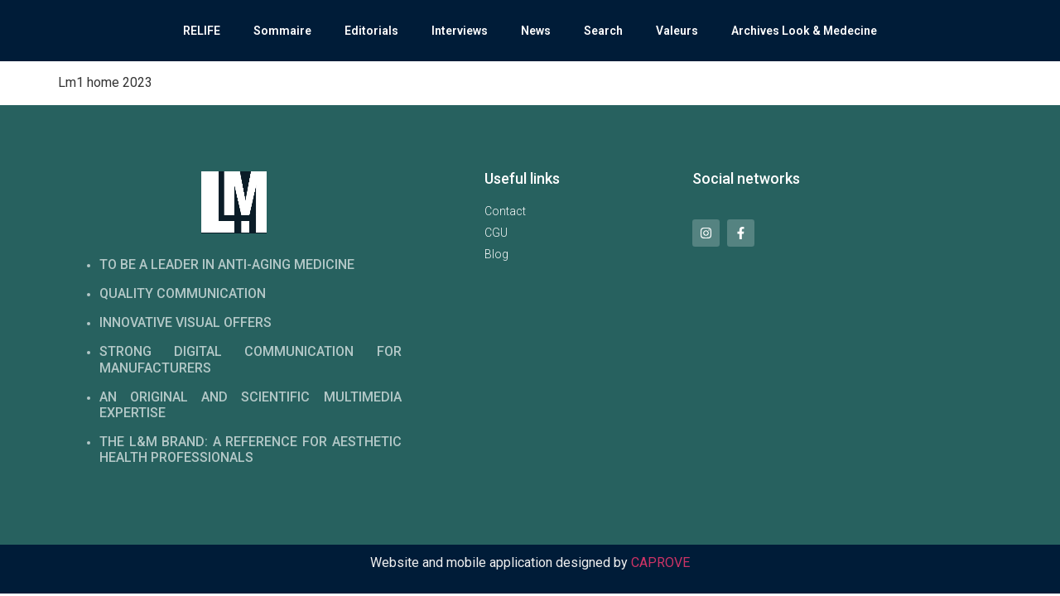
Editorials (371, 30)
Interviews (459, 30)
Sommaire (282, 30)
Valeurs (677, 30)
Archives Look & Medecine (804, 30)
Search (603, 30)
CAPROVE (660, 562)
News (536, 30)
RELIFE (201, 30)
